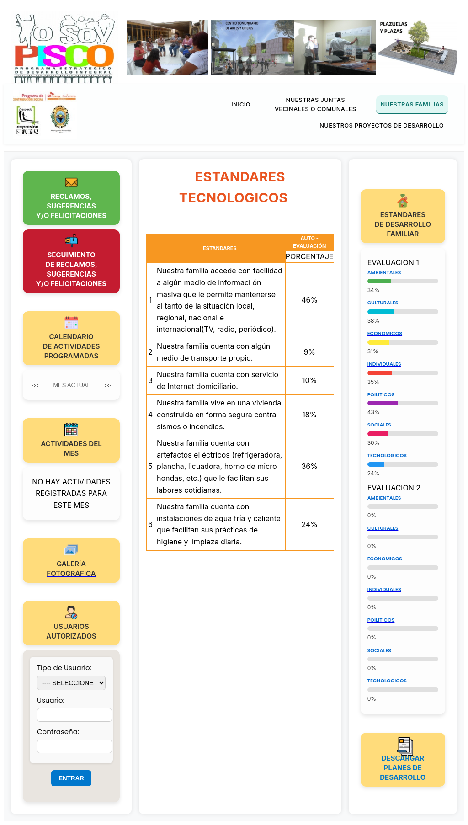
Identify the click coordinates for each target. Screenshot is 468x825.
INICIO (240, 104)
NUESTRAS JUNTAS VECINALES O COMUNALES (315, 104)
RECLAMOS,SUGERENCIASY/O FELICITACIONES (71, 206)
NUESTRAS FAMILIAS (412, 104)
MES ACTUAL (71, 385)
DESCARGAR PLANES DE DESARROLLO (402, 768)
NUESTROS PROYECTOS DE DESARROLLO (381, 125)
